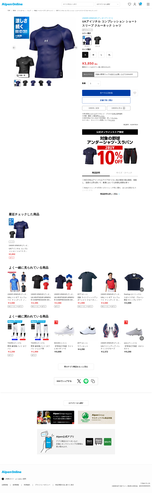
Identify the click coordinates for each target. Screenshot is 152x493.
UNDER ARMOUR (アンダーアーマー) (97, 18)
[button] (14, 47)
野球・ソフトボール (18, 10)
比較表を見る (118, 108)
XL (109, 55)
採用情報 (16, 485)
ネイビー (87, 41)
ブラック (97, 41)
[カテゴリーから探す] (107, 4)
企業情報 (5, 485)
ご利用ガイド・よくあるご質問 (15, 479)
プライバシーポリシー (42, 485)
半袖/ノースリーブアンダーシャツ (43, 10)
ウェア (29, 10)
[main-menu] (148, 4)
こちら (102, 116)
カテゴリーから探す (76, 403)
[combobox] (78, 4)
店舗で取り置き (106, 100)
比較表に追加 (94, 108)
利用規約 (27, 485)
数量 (84, 83)
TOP (9, 10)
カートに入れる (106, 93)
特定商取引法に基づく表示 (64, 485)
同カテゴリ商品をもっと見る (76, 367)
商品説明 (96, 173)
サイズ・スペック (124, 173)
